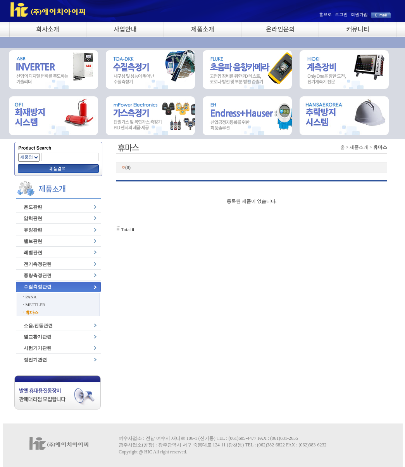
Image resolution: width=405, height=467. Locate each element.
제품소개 (202, 28)
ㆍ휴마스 (29, 312)
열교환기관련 (38, 337)
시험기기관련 (38, 348)
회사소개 (47, 28)
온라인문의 (280, 28)
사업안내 (125, 28)
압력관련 (33, 218)
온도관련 (33, 207)
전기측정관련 (38, 264)
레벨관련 (33, 252)
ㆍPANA (29, 296)
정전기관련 (35, 359)
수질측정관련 (38, 286)
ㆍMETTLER (33, 304)
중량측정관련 (38, 275)
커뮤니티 (357, 28)
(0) (126, 167)
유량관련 (33, 230)
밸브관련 (33, 241)
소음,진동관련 (38, 325)
